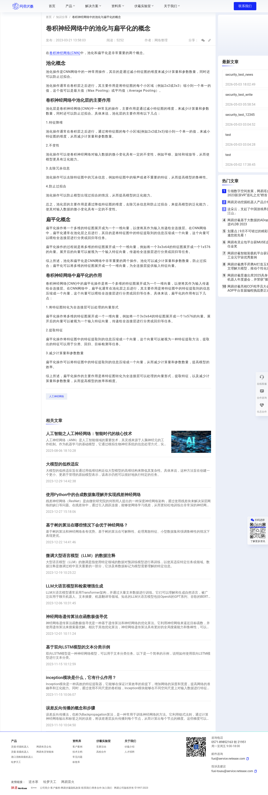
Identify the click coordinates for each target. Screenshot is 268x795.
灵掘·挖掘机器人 (20, 746)
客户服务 (55, 787)
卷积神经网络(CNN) (64, 53)
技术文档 (77, 751)
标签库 (76, 762)
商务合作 (97, 787)
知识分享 (62, 17)
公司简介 (45, 787)
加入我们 (107, 787)
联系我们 (245, 6)
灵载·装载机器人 (20, 751)
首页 (49, 17)
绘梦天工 (16, 762)
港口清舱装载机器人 (22, 757)
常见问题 (77, 757)
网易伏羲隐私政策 (71, 787)
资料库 (77, 741)
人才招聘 (129, 751)
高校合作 (101, 751)
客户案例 (77, 746)
